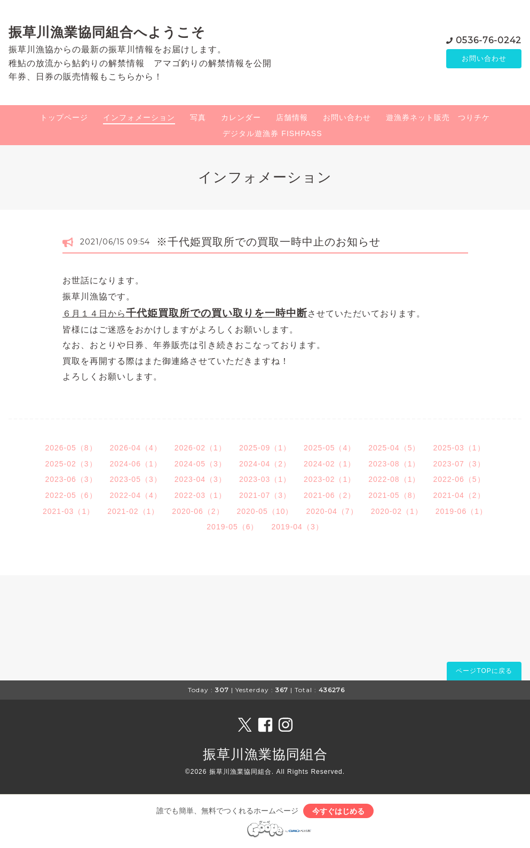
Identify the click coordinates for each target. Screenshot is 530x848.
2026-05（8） (71, 447)
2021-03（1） (68, 511)
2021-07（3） (265, 495)
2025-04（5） (394, 447)
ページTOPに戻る (484, 671)
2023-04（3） (200, 479)
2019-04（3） (297, 526)
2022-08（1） (394, 479)
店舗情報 (292, 117)
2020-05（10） (265, 511)
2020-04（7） (332, 511)
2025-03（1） (459, 447)
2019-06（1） (461, 511)
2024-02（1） (329, 463)
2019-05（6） (232, 526)
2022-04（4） (136, 495)
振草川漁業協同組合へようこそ (107, 32)
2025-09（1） (265, 447)
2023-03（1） (265, 479)
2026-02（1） (200, 447)
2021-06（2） (329, 495)
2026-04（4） (136, 447)
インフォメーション (139, 117)
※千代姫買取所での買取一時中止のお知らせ (268, 242)
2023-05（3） (136, 479)
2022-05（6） (71, 495)
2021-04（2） (459, 495)
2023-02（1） (329, 479)
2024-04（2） (265, 463)
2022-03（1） (200, 495)
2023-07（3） (459, 463)
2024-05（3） (200, 463)
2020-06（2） (198, 511)
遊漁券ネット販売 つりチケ (438, 117)
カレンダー (241, 117)
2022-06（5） (459, 479)
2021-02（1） (133, 511)
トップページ (64, 117)
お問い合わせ (484, 58)
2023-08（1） (394, 463)
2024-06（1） (136, 463)
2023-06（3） (71, 479)
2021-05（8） (394, 495)
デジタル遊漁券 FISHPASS (272, 133)
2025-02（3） (71, 463)
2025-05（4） (329, 447)
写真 (198, 117)
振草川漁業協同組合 (265, 754)
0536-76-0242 (488, 40)
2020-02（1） (397, 511)
